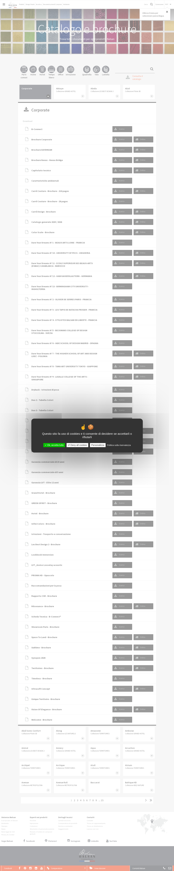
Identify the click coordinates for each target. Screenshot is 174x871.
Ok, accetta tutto (54, 445)
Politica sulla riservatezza (119, 445)
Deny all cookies (77, 445)
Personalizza (97, 445)
